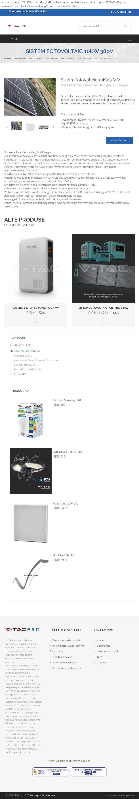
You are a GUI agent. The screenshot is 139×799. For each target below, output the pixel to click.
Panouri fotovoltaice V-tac (27, 369)
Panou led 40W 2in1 (65, 503)
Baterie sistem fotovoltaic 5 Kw (35, 307)
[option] (16, 125)
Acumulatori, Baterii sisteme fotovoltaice (35, 360)
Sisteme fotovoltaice (60, 58)
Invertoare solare (22, 355)
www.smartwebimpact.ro (120, 795)
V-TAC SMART (18, 374)
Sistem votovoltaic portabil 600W (103, 307)
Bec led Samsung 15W (67, 400)
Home (7, 58)
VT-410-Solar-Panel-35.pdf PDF (87, 127)
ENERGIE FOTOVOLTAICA (28, 58)
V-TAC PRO (14, 795)
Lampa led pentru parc (67, 451)
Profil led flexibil (63, 555)
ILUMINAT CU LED (20, 345)
